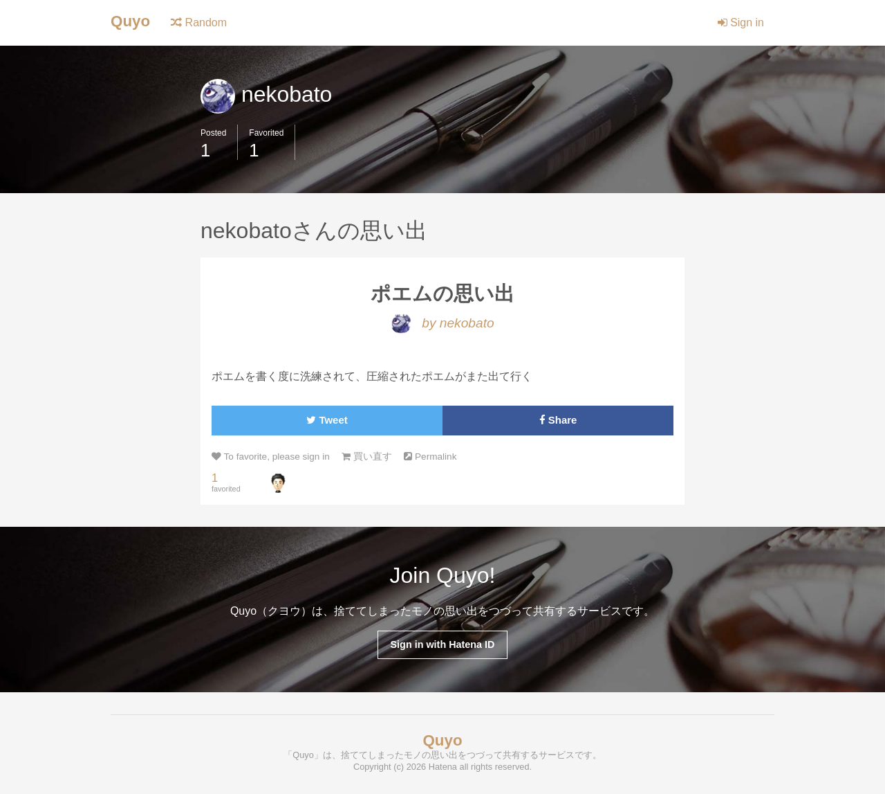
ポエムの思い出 (442, 293)
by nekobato (442, 323)
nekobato (267, 94)
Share (558, 420)
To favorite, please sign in (271, 456)
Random (199, 22)
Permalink (430, 456)
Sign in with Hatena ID (442, 644)
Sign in (741, 22)
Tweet (326, 420)
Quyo (130, 21)
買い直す (367, 456)
